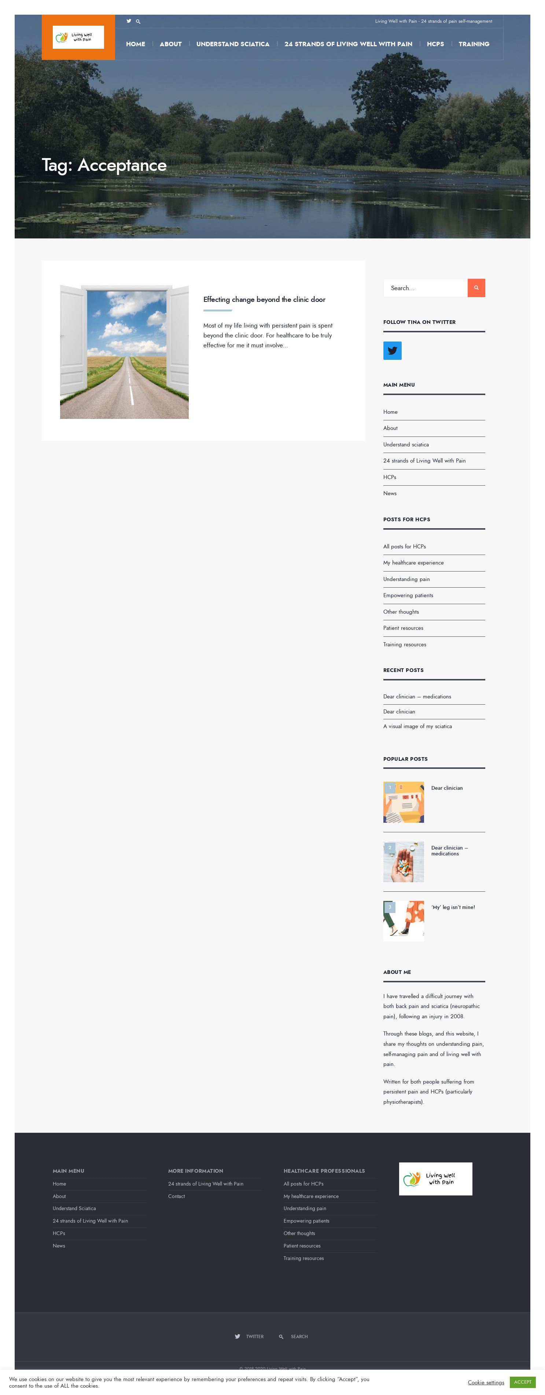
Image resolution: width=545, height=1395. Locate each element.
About (171, 44)
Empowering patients (408, 595)
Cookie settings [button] (486, 1382)
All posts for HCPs (404, 547)
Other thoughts (401, 612)
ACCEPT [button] (522, 1382)
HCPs (435, 44)
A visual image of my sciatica (417, 726)
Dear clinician (399, 712)
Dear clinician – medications (417, 697)
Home (135, 44)
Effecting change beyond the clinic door (264, 299)
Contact (176, 1196)
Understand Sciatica (74, 1208)
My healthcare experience (413, 563)
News (390, 493)
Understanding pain (406, 579)
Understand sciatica (233, 44)
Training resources (404, 644)
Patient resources (403, 628)
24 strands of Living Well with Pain (348, 44)
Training (474, 44)
